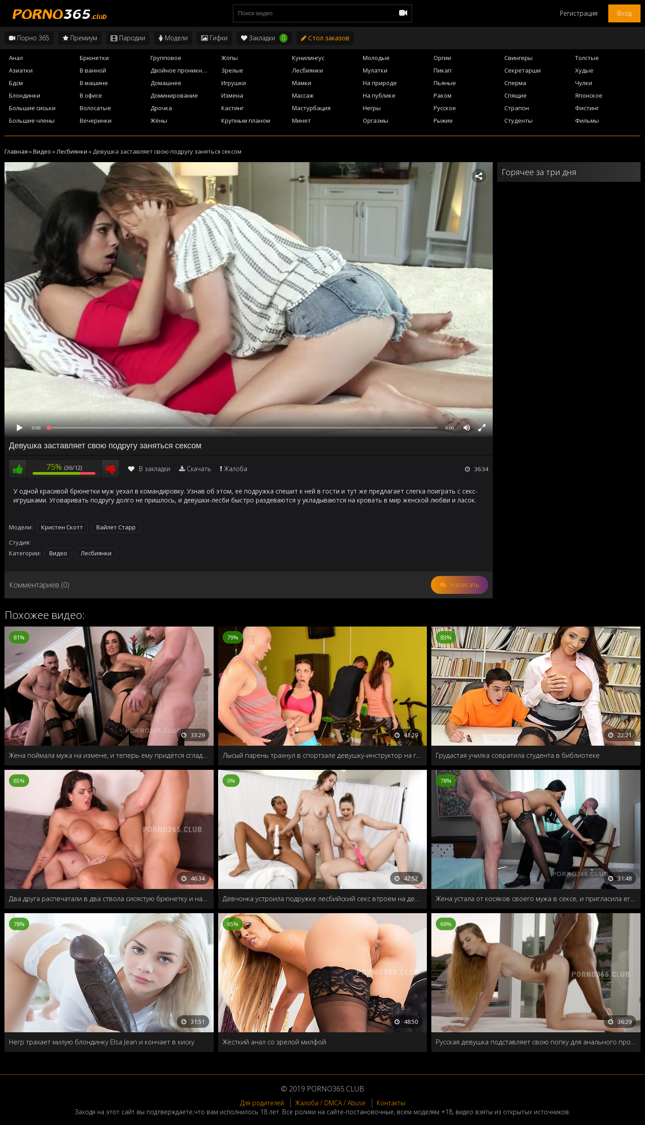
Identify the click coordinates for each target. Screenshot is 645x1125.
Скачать (199, 468)
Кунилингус (308, 58)
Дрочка (161, 108)
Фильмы (587, 120)
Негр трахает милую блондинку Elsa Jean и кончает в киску (101, 1041)
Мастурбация (311, 108)
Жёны (158, 120)
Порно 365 (29, 38)
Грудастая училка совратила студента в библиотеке (518, 755)
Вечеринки (96, 120)
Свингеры (518, 58)
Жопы (229, 58)
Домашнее (165, 83)
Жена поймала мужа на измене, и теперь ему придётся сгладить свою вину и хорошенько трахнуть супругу (109, 755)
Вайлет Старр (116, 527)
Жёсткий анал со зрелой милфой (274, 1041)
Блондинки (24, 95)
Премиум (80, 38)
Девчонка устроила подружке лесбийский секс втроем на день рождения (323, 898)
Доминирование (174, 95)
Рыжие (443, 120)
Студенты (518, 120)
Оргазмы (375, 120)
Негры (372, 108)
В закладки (149, 468)
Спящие (515, 95)
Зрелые (232, 70)
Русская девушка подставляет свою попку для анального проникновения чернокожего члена (536, 1041)
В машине (94, 83)
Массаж (303, 95)
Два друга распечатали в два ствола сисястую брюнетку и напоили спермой (109, 898)
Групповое (165, 58)
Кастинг (232, 108)
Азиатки (21, 70)
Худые (584, 70)
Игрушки (233, 83)
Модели (173, 38)
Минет (301, 120)
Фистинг (587, 108)
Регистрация (579, 13)
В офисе (91, 95)
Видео (58, 553)
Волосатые (95, 108)
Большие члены (32, 120)
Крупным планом (245, 120)
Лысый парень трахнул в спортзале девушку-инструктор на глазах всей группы (323, 755)
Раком (443, 95)
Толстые (587, 58)
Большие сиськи (32, 108)
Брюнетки (94, 58)
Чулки (583, 83)
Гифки (214, 38)
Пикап (443, 70)
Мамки (301, 83)
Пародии (128, 38)
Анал (16, 58)
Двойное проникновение (183, 70)
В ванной (93, 70)
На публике (379, 95)
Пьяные (445, 83)
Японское (588, 95)
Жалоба (235, 468)
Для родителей (262, 1103)
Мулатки (375, 70)
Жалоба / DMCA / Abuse (330, 1103)
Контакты (391, 1103)
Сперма (515, 83)
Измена (232, 95)
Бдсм (16, 83)
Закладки (264, 38)
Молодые (376, 58)
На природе (380, 83)
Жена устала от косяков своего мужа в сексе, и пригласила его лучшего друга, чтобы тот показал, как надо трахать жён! (536, 898)
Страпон (516, 108)
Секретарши (522, 70)
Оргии (442, 58)
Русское (445, 108)
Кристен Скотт (62, 527)
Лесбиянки (307, 70)
